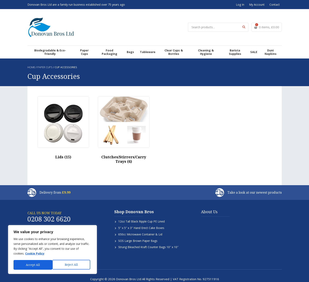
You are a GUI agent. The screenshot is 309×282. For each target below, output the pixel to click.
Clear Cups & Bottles (169, 44)
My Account (257, 4)
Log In (240, 4)
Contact (274, 4)
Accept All (72, 265)
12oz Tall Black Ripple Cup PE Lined (141, 212)
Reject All (32, 265)
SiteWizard (167, 276)
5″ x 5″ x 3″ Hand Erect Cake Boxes (141, 218)
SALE (249, 44)
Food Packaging (111, 44)
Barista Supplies (230, 44)
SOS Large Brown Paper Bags (137, 231)
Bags (129, 44)
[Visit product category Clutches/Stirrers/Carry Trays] (124, 121)
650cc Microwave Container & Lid (140, 225)
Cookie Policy (34, 254)
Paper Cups (88, 44)
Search (243, 24)
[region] (52, 250)
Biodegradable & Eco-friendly (56, 44)
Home (31, 58)
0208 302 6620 (49, 209)
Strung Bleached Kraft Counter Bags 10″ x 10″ (148, 237)
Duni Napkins (265, 44)
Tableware (144, 44)
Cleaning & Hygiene (202, 44)
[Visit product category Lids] (63, 119)
